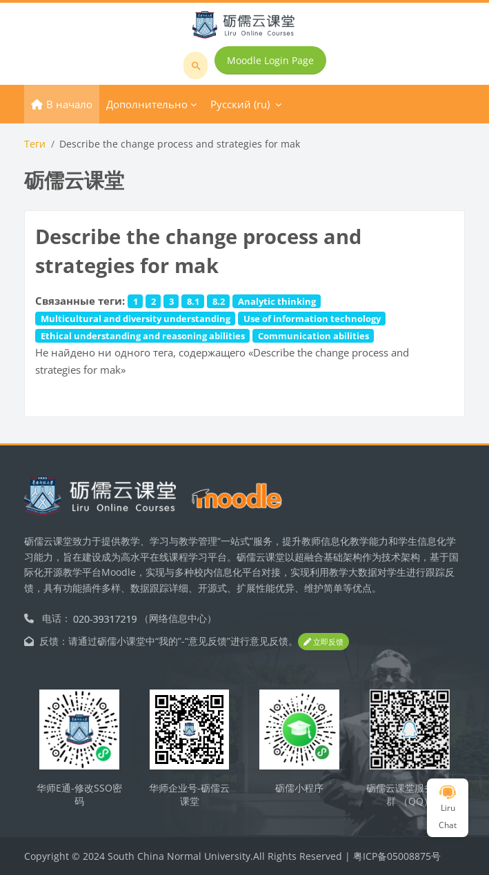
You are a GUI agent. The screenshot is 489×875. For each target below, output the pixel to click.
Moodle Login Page (270, 60)
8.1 (193, 301)
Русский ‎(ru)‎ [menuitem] (240, 104)
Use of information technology (312, 318)
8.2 (218, 301)
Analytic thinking (277, 301)
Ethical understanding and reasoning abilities (143, 336)
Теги (35, 143)
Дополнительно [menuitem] (147, 104)
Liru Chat (448, 808)
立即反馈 (323, 641)
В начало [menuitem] (69, 104)
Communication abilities (313, 336)
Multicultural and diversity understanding (135, 318)
